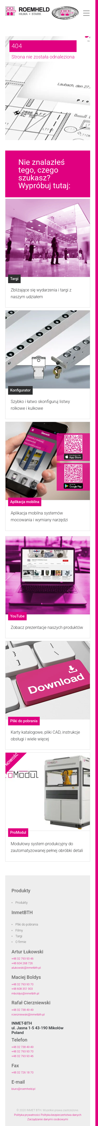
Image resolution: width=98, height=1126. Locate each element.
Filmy (19, 930)
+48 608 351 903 (22, 989)
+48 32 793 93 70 (22, 984)
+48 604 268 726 (22, 963)
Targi (18, 936)
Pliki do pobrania (26, 924)
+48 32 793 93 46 (22, 958)
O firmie (20, 942)
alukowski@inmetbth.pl (26, 967)
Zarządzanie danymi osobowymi (47, 1119)
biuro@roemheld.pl (23, 1089)
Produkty (21, 902)
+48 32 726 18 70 (22, 1072)
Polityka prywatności (27, 1115)
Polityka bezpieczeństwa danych (61, 1115)
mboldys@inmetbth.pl (25, 993)
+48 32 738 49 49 (22, 1010)
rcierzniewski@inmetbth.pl (28, 1014)
